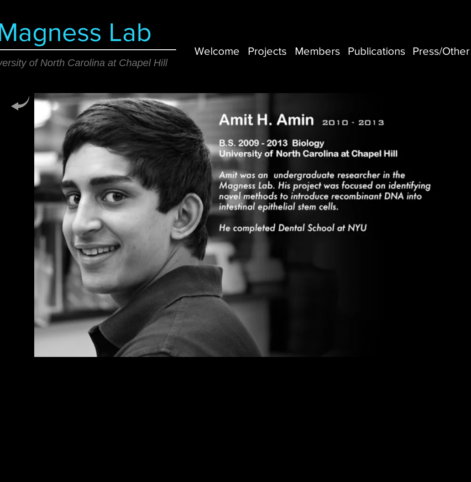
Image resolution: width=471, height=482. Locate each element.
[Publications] (376, 50)
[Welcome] (217, 50)
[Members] (317, 50)
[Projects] (267, 50)
